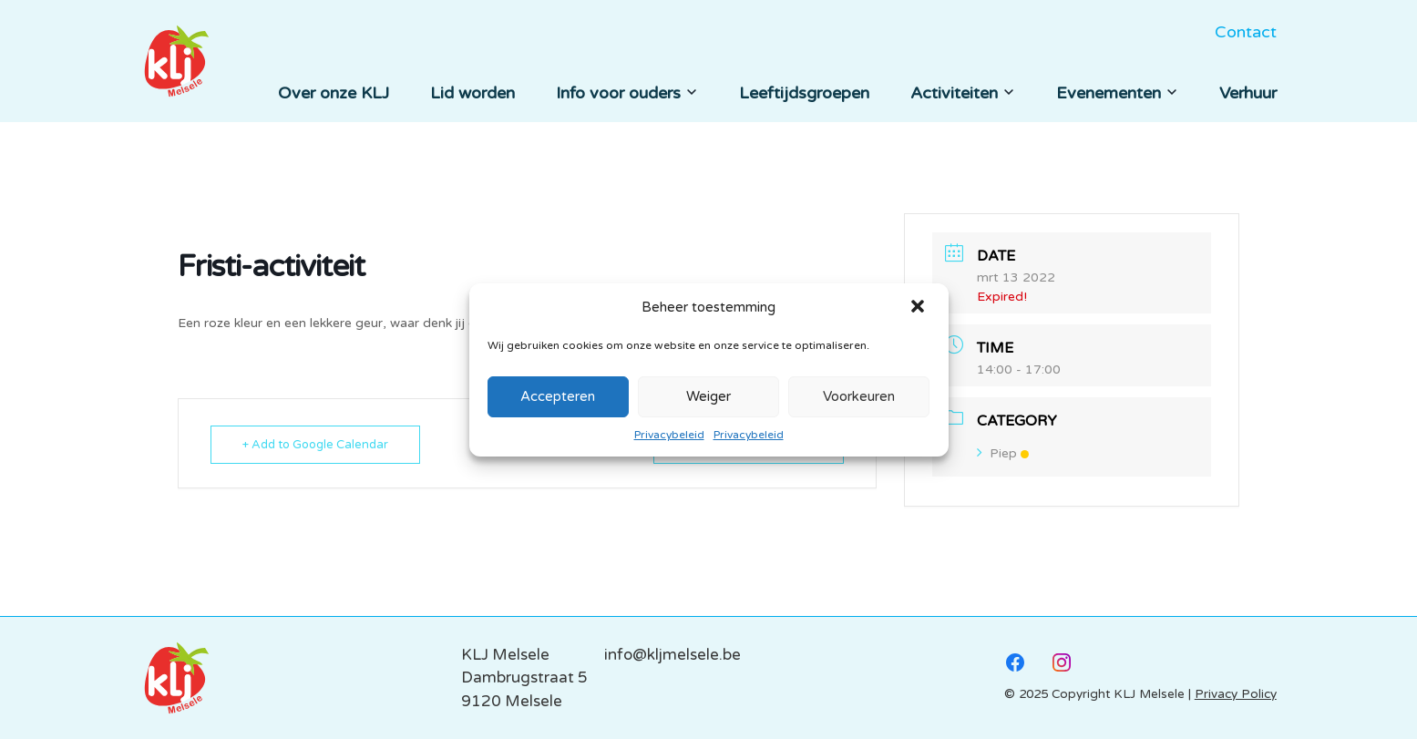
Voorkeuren (859, 396)
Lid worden (472, 93)
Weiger (708, 396)
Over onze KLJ (333, 93)
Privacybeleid (669, 434)
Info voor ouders (627, 93)
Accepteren (557, 396)
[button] (919, 308)
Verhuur (1248, 93)
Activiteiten (962, 93)
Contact (1246, 32)
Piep (1003, 453)
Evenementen (1117, 93)
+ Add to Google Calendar (315, 444)
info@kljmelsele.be (672, 654)
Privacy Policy (1236, 694)
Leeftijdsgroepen (804, 93)
